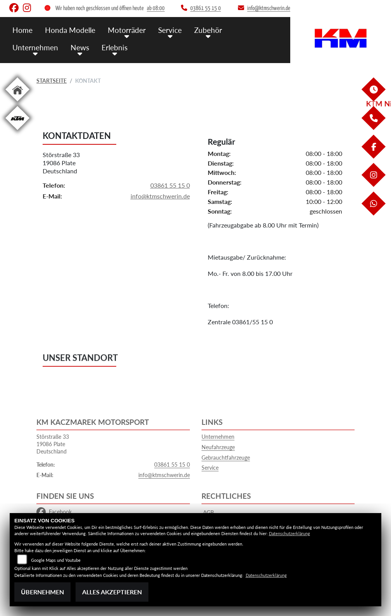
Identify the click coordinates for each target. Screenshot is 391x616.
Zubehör (208, 30)
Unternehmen (35, 47)
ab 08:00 (156, 8)
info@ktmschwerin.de (160, 196)
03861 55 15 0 (170, 185)
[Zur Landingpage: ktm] (17, 131)
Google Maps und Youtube (56, 560)
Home (22, 30)
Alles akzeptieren (112, 591)
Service (170, 30)
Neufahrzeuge (218, 447)
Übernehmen (42, 591)
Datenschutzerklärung (289, 533)
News (80, 47)
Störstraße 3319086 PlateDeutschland (61, 163)
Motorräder (127, 30)
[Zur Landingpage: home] (17, 102)
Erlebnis (114, 47)
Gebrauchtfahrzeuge (226, 457)
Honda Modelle (70, 30)
